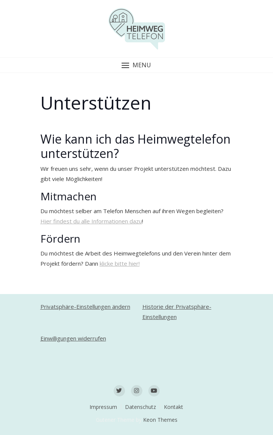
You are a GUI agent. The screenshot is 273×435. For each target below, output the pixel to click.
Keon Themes (160, 419)
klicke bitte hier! (120, 263)
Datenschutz (140, 406)
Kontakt (173, 406)
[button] (136, 65)
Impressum (103, 406)
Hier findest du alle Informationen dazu (91, 221)
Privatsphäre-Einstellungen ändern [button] (85, 306)
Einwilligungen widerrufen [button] (73, 338)
